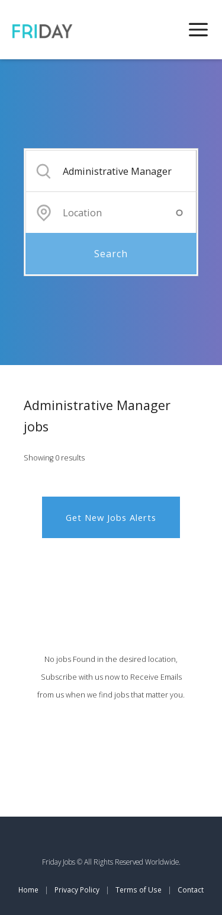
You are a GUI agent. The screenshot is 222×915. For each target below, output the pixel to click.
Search (111, 253)
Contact (191, 889)
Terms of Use (138, 889)
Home (28, 889)
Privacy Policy (76, 889)
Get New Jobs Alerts (111, 517)
